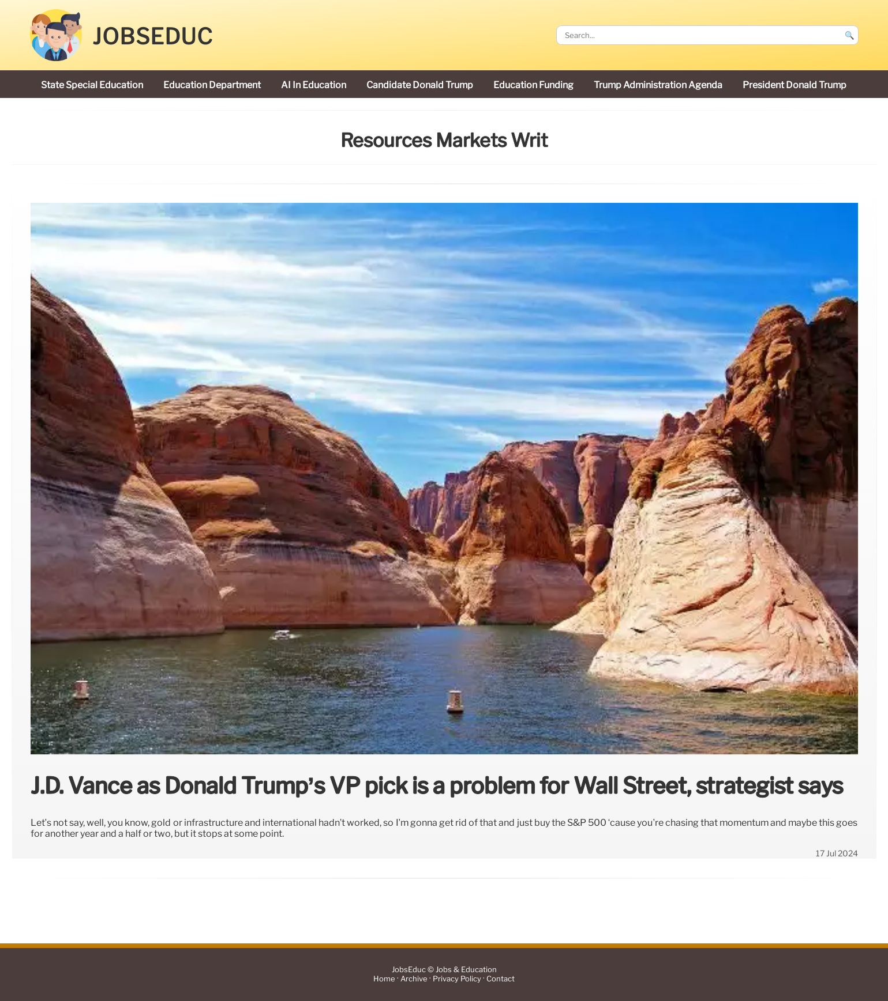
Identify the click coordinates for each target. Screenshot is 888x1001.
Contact (500, 979)
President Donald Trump (794, 85)
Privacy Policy (457, 979)
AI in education (313, 85)
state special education (92, 85)
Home (384, 979)
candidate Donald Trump (419, 85)
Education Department (212, 85)
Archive (414, 979)
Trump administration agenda (658, 85)
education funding (533, 85)
